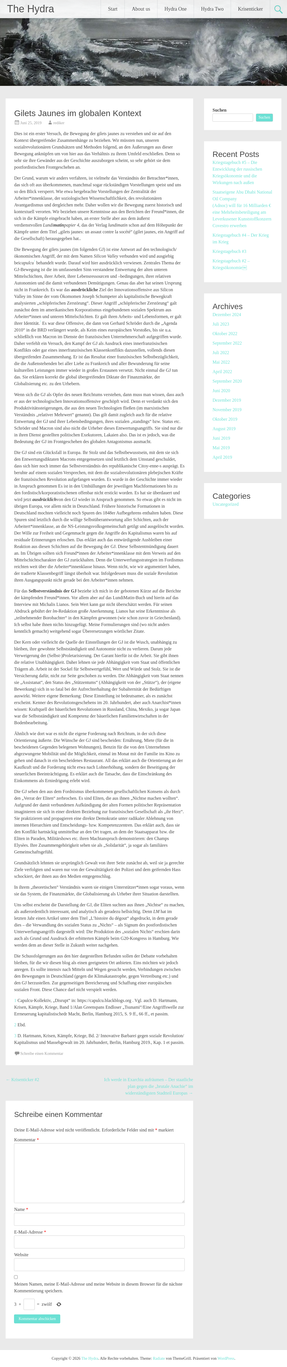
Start (112, 9)
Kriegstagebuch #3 (229, 251)
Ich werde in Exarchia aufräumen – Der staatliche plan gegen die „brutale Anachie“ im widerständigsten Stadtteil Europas (148, 1086)
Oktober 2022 (224, 333)
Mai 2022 (221, 362)
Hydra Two (212, 9)
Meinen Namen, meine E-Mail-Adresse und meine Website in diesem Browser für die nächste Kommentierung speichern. (98, 1287)
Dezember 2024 (226, 314)
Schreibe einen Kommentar (41, 1053)
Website (21, 1254)
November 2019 (227, 409)
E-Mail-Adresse (30, 1232)
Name (21, 1209)
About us (141, 9)
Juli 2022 (220, 352)
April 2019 (222, 457)
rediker (58, 123)
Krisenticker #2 (22, 1079)
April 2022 (222, 371)
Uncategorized (225, 504)
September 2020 (227, 381)
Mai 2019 (221, 447)
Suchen (219, 110)
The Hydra (30, 9)
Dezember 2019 (226, 400)
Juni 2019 (221, 438)
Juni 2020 (221, 390)
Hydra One (176, 9)
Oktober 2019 (224, 419)
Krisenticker (250, 9)
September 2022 (227, 343)
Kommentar (26, 1139)
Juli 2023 (220, 324)
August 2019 (223, 428)
